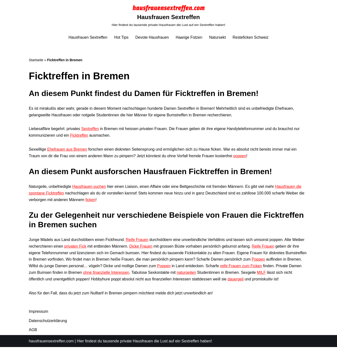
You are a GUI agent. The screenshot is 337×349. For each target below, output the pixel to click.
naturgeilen (215, 274)
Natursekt (217, 37)
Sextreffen (91, 129)
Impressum (38, 313)
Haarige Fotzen (189, 37)
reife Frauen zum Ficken (263, 267)
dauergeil (255, 281)
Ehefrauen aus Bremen (67, 150)
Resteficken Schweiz (251, 37)
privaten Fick (75, 247)
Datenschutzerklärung (48, 322)
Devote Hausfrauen (152, 37)
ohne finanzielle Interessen (134, 274)
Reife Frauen (138, 241)
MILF (290, 274)
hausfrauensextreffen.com (51, 343)
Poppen (282, 261)
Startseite (36, 60)
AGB (33, 331)
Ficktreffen (79, 136)
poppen (241, 157)
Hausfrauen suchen (90, 187)
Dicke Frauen (141, 247)
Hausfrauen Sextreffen (87, 37)
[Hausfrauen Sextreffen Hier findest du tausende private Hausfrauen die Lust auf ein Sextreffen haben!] (168, 16)
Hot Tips (121, 37)
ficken (91, 201)
